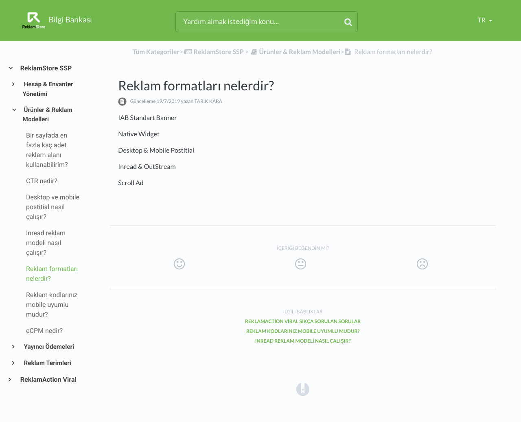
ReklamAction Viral (48, 379)
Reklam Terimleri (47, 363)
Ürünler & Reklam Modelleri (47, 114)
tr (482, 20)
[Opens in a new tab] (302, 389)
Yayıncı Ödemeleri (48, 346)
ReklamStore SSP (46, 68)
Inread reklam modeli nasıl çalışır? (303, 341)
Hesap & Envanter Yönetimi (48, 89)
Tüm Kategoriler (156, 52)
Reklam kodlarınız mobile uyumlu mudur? (303, 331)
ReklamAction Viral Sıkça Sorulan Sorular (303, 321)
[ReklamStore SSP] (213, 52)
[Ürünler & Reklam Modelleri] (295, 52)
